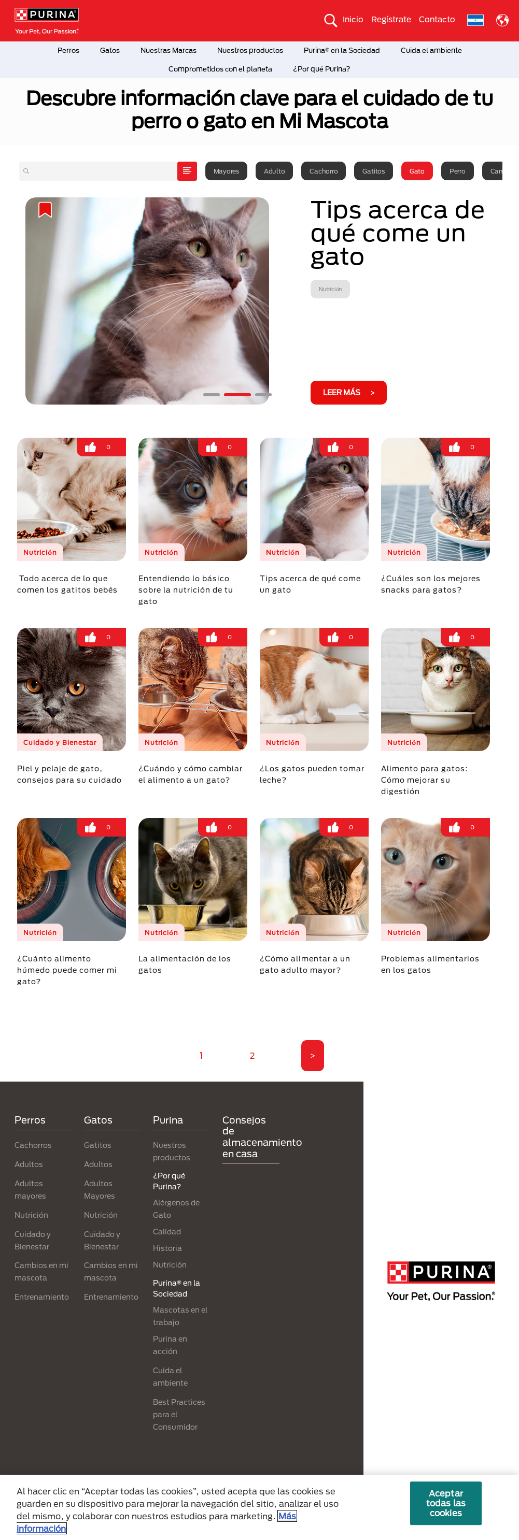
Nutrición (31, 1215)
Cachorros (33, 1145)
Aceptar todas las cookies (446, 1503)
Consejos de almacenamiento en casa (262, 1136)
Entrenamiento (42, 1296)
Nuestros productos (250, 50)
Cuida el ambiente (431, 50)
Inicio (353, 19)
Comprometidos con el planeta (220, 69)
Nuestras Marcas (169, 50)
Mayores (226, 171)
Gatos (110, 50)
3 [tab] (263, 394)
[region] (259, 1507)
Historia (167, 1248)
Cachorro (324, 171)
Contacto (437, 19)
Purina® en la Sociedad (342, 50)
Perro (458, 171)
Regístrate (391, 19)
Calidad (167, 1231)
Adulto (274, 171)
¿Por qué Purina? (321, 69)
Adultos (29, 1164)
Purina (168, 1120)
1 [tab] (211, 394)
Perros (68, 50)
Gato (417, 171)
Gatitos (373, 171)
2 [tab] (237, 394)
